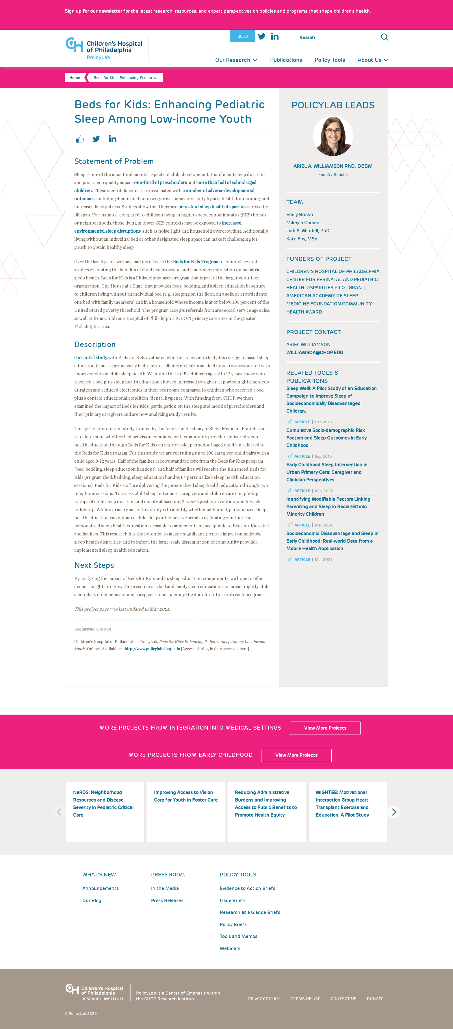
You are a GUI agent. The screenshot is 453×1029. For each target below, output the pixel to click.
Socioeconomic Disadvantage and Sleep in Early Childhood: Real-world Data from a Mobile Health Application (332, 541)
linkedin (115, 139)
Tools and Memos (238, 936)
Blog (242, 36)
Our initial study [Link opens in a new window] (90, 357)
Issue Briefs (233, 900)
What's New (99, 874)
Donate (375, 998)
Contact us (344, 998)
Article (302, 422)
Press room (168, 874)
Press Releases (167, 900)
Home (74, 77)
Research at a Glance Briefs (250, 912)
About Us (369, 60)
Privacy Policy (264, 998)
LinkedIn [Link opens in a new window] (274, 36)
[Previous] (59, 812)
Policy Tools (330, 60)
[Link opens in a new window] (93, 11)
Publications (286, 60)
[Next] (393, 812)
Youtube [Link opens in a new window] (287, 36)
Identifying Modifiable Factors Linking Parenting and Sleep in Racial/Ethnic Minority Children (328, 506)
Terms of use (305, 998)
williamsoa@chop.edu (314, 353)
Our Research (232, 60)
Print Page (246, 139)
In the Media (165, 888)
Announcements (100, 888)
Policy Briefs (233, 924)
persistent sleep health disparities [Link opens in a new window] (212, 207)
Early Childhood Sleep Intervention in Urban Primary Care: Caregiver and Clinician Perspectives (326, 472)
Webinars (230, 948)
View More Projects (325, 728)
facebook (82, 139)
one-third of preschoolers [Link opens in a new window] (160, 182)
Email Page (262, 139)
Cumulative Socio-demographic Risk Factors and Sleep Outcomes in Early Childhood (326, 437)
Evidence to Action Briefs (247, 888)
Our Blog (91, 900)
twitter (98, 139)
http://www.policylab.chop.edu (152, 649)
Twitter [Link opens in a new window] (261, 36)
